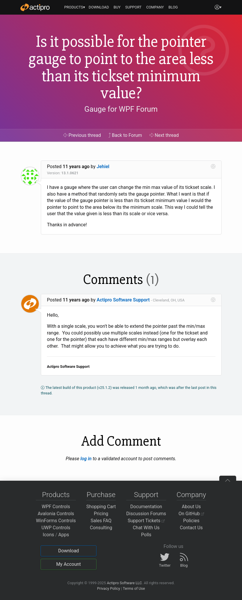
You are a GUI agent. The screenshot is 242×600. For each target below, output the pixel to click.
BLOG (173, 7)
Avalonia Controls (56, 513)
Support (146, 495)
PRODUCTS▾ (74, 7)
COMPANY (155, 7)
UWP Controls (55, 527)
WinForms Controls (56, 520)
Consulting (101, 527)
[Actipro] (35, 7)
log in (86, 458)
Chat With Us (146, 527)
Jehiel (103, 166)
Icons (48, 534)
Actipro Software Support (123, 300)
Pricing (101, 513)
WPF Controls (56, 506)
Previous (82, 135)
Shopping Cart (101, 506)
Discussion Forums (146, 513)
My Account (68, 564)
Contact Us (191, 527)
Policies (191, 520)
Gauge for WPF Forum (120, 109)
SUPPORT (133, 7)
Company (191, 495)
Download (68, 551)
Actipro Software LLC (124, 583)
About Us (191, 506)
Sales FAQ (101, 520)
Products (56, 495)
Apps (63, 534)
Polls (146, 534)
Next (164, 135)
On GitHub (191, 513)
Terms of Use (134, 588)
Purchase (101, 495)
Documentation (146, 506)
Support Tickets (146, 520)
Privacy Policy (108, 588)
